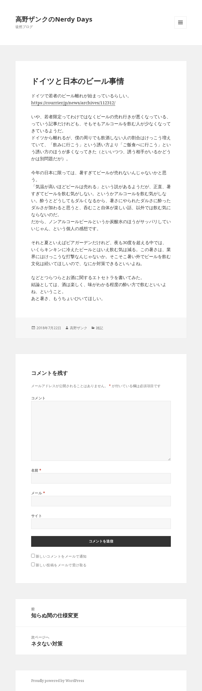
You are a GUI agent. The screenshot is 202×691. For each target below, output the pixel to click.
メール (38, 493)
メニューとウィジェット (180, 28)
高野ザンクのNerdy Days (53, 19)
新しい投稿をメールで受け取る (61, 565)
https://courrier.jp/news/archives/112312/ (73, 102)
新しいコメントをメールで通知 (61, 556)
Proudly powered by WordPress (57, 680)
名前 (36, 470)
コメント (38, 398)
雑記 (99, 327)
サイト (36, 515)
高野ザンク (78, 327)
